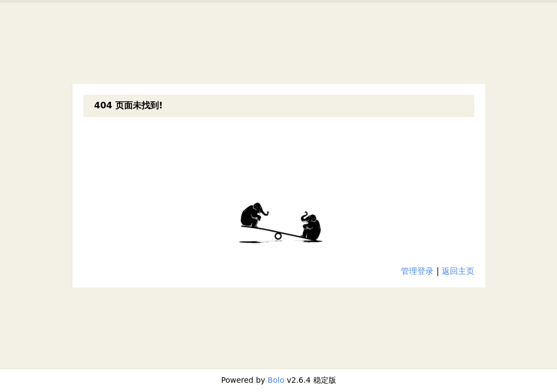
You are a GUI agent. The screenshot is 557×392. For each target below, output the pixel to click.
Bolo (276, 380)
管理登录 (417, 271)
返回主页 (458, 271)
